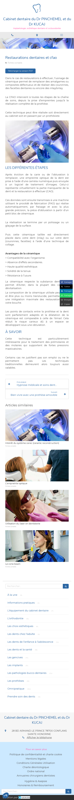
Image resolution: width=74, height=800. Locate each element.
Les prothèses (15, 680)
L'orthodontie (15, 618)
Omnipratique (15, 688)
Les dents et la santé (19, 649)
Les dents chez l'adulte (21, 634)
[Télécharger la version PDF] (20, 71)
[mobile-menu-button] (61, 35)
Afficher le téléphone (39, 737)
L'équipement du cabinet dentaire (28, 610)
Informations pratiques (21, 602)
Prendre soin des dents (21, 696)
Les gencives (15, 657)
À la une (12, 594)
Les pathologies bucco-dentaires (26, 673)
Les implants (15, 665)
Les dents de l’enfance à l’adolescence (30, 641)
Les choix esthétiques (20, 626)
